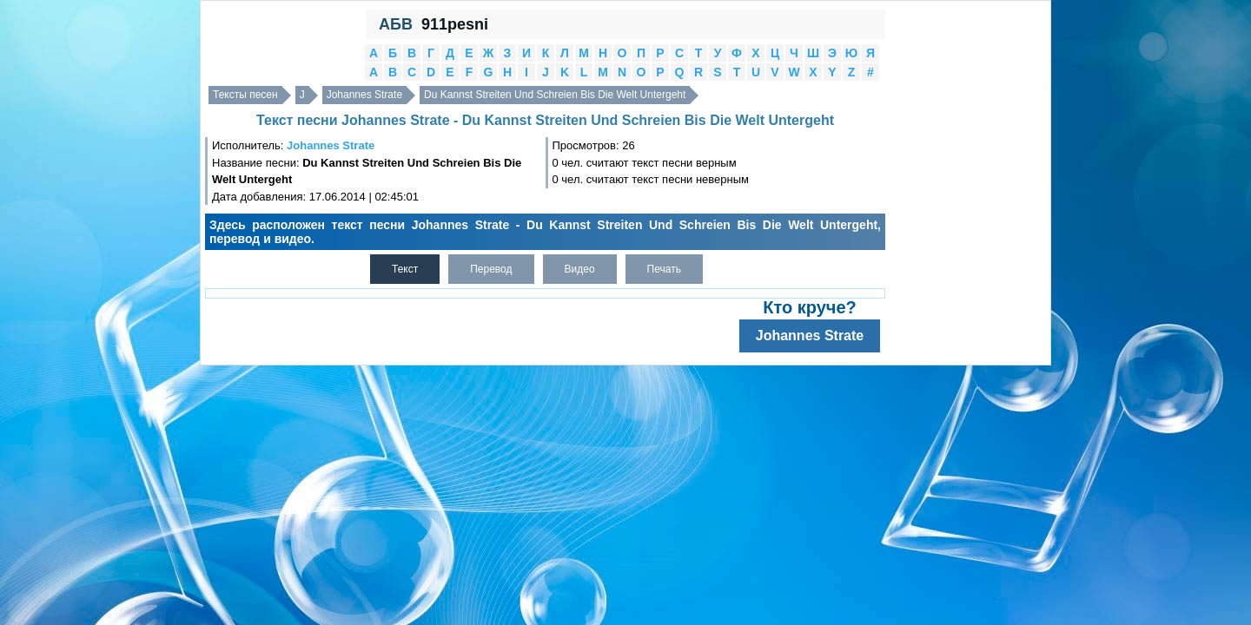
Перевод (491, 269)
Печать (664, 269)
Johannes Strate (364, 95)
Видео (580, 269)
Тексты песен (245, 95)
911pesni (454, 24)
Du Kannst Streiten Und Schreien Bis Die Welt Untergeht (554, 95)
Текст (405, 269)
